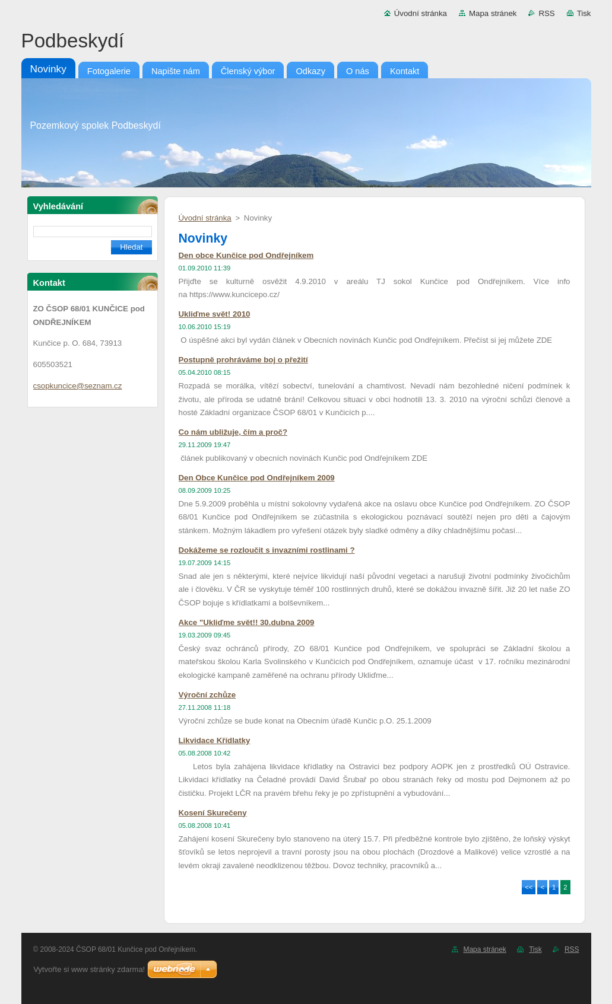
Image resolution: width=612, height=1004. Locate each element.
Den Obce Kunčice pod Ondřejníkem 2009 (257, 477)
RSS (546, 13)
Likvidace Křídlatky (214, 740)
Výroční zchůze (207, 694)
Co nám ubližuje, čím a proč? (233, 432)
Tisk (584, 13)
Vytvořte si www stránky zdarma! (89, 969)
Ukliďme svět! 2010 (214, 314)
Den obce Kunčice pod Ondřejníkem (246, 255)
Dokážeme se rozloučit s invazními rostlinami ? (267, 550)
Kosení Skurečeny (213, 812)
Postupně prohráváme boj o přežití (243, 359)
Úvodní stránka (420, 13)
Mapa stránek (492, 13)
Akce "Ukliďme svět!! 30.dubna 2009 (247, 622)
